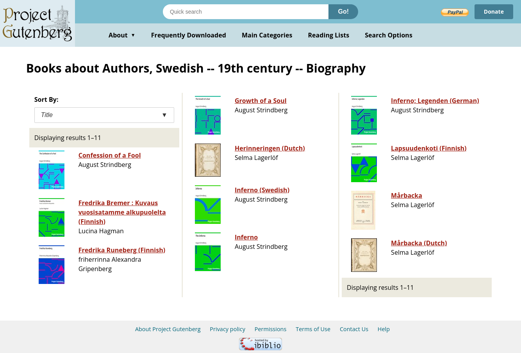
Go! (343, 11)
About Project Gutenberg (168, 329)
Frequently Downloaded (188, 35)
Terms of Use (313, 329)
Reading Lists (329, 35)
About (122, 35)
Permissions (271, 329)
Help (384, 329)
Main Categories (267, 35)
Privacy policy (227, 329)
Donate (494, 11)
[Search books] (245, 11)
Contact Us (354, 329)
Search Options (388, 35)
